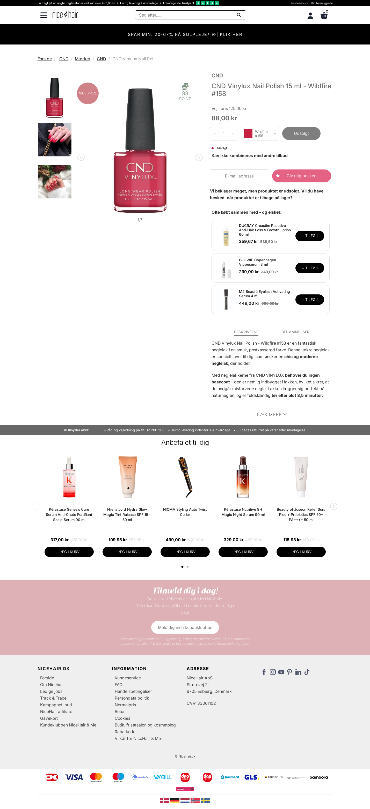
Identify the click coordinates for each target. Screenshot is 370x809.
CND (64, 58)
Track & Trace (53, 698)
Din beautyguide (322, 3)
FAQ (118, 684)
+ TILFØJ (310, 235)
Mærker (82, 58)
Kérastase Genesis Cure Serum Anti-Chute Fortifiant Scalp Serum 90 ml (69, 514)
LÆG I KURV (69, 552)
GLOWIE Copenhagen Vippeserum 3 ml (257, 262)
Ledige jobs (51, 691)
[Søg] (190, 14)
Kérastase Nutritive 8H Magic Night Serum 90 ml (243, 512)
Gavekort (49, 718)
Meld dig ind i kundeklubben (185, 627)
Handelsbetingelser (133, 691)
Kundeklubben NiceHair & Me (68, 725)
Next (198, 158)
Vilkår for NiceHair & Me (138, 738)
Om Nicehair (52, 684)
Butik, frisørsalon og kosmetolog (145, 725)
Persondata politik (132, 698)
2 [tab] (188, 566)
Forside (45, 58)
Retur (120, 711)
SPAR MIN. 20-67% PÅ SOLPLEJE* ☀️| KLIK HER (185, 34)
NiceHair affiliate (56, 711)
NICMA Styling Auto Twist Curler (185, 512)
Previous (82, 158)
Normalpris (125, 704)
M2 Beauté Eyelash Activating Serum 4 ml (264, 293)
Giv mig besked (302, 175)
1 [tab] (182, 566)
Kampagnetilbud (56, 704)
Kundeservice (299, 3)
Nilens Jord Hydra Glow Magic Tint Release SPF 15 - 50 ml (127, 514)
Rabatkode (125, 731)
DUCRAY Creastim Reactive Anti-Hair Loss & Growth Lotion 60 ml (265, 229)
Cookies (122, 718)
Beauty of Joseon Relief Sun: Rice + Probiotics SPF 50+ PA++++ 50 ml (301, 514)
